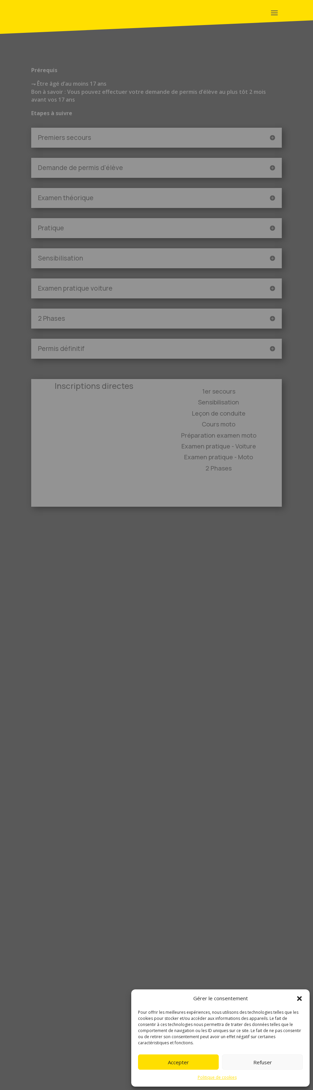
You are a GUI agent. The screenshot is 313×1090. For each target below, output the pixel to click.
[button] (299, 998)
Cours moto (218, 424)
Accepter (178, 1062)
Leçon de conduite (219, 413)
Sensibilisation (218, 402)
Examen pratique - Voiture (218, 446)
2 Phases (219, 468)
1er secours (218, 391)
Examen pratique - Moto (218, 457)
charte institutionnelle (79, 1059)
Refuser (262, 1062)
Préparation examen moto (218, 435)
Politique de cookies (217, 1077)
